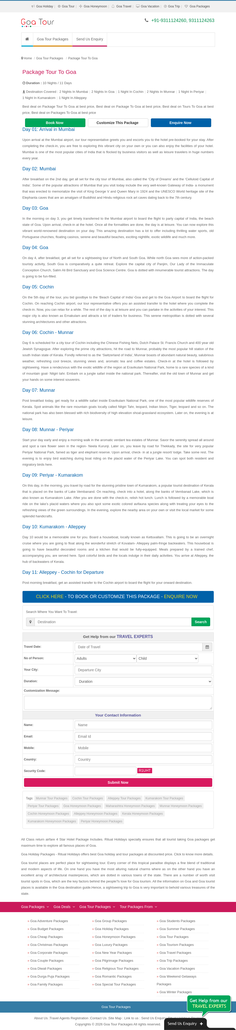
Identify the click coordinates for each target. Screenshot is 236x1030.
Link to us (131, 1018)
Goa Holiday (44, 6)
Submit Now (118, 782)
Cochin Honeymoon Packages (48, 813)
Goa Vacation (150, 6)
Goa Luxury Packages (111, 945)
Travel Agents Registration (69, 1018)
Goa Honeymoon (95, 6)
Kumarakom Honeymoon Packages (52, 821)
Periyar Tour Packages (43, 806)
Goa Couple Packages (46, 960)
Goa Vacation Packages (177, 968)
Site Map (114, 1018)
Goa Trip (174, 6)
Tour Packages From (136, 907)
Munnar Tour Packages (52, 798)
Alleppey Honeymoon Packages (95, 813)
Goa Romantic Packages (113, 976)
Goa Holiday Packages (112, 929)
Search (201, 622)
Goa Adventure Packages (49, 921)
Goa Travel (123, 6)
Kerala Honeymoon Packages (142, 813)
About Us (41, 1018)
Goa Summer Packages (177, 929)
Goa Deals (61, 907)
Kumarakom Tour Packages (164, 798)
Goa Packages (200, 6)
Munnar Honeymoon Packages (181, 806)
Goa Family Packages (46, 984)
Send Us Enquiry (89, 39)
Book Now (55, 123)
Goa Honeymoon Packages (82, 806)
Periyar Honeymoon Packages (101, 821)
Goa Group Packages (111, 921)
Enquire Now (181, 123)
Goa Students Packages (177, 921)
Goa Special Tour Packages (115, 984)
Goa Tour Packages (53, 39)
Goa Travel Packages (175, 953)
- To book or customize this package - (117, 596)
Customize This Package (117, 123)
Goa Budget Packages (46, 929)
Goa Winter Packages (176, 992)
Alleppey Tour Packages (124, 798)
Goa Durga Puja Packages (50, 976)
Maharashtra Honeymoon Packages (130, 806)
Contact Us (98, 1018)
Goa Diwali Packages (46, 968)
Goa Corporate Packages (49, 953)
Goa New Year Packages (113, 953)
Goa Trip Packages (174, 960)
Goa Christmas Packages (49, 945)
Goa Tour (68, 6)
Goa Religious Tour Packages (117, 968)
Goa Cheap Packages (46, 937)
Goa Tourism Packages (177, 945)
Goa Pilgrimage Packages (114, 960)
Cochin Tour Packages (87, 798)
